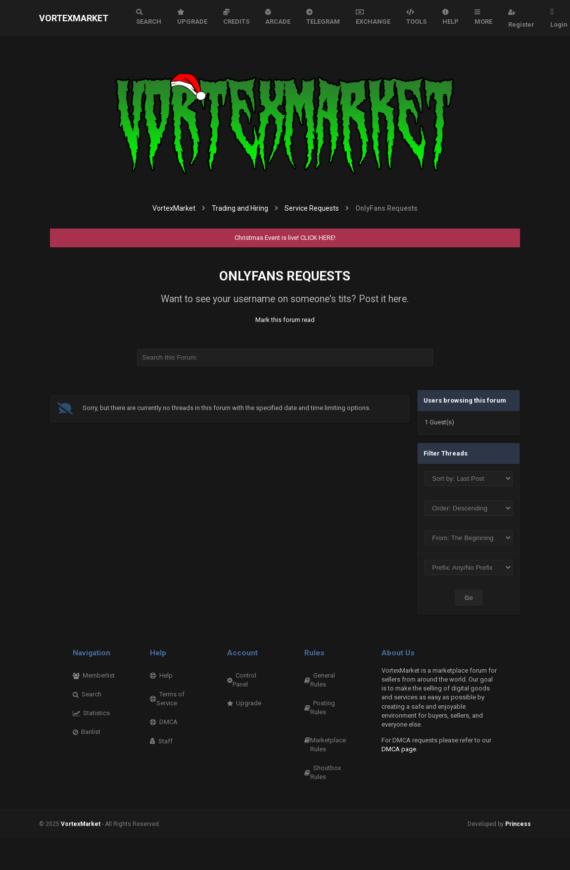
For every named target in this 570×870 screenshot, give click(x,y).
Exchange (373, 17)
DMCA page (398, 749)
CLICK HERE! (317, 237)
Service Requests (312, 208)
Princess (518, 824)
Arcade (277, 17)
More (483, 17)
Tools (416, 17)
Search (148, 17)
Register (521, 18)
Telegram (323, 17)
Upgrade (192, 17)
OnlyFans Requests (284, 276)
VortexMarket (73, 18)
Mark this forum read (285, 319)
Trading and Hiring (240, 208)
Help (450, 17)
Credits (236, 17)
